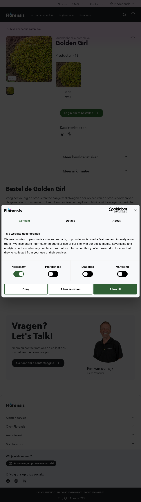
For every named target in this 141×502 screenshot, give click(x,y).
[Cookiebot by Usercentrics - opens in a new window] (111, 210)
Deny (25, 289)
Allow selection (70, 289)
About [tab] (117, 220)
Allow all (115, 289)
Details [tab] (70, 220)
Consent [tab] (24, 220)
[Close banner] (135, 210)
